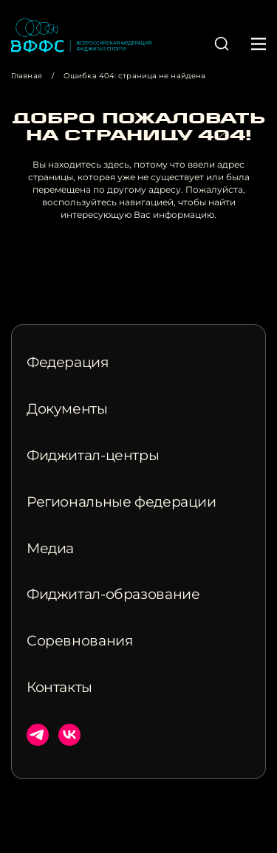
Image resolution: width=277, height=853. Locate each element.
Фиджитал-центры (93, 456)
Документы (67, 409)
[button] (221, 43)
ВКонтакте (69, 735)
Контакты (59, 687)
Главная (26, 75)
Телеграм (38, 735)
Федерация (68, 362)
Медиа (50, 549)
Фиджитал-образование (113, 594)
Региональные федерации (121, 502)
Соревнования (80, 641)
